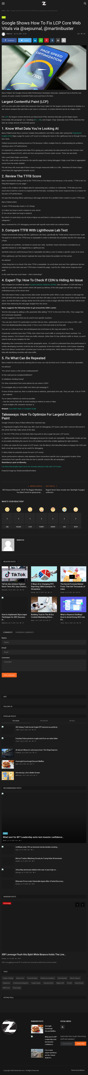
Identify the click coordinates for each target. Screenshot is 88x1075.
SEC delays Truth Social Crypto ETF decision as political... (37, 727)
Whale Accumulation (48, 978)
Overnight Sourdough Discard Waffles (30, 761)
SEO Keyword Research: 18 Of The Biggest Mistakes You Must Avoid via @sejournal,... (22, 491)
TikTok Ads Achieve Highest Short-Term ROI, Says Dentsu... (15, 585)
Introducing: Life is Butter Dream (28, 773)
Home (3, 10)
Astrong (18, 872)
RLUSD (69, 983)
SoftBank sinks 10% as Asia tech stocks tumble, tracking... (37, 847)
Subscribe (80, 1044)
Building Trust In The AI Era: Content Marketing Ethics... (42, 615)
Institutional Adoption (20, 983)
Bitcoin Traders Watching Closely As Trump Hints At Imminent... (39, 858)
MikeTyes (19, 775)
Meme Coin (20, 978)
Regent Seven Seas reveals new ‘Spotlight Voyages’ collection (65, 491)
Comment (6, 658)
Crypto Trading (8, 978)
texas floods (79, 983)
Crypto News (36, 983)
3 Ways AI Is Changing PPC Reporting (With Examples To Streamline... (43, 586)
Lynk (17, 764)
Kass (17, 849)
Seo (8, 10)
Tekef (17, 730)
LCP (6, 117)
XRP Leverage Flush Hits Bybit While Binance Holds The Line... (34, 954)
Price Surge (17, 988)
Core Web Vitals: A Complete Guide (22, 409)
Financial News (32, 978)
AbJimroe (7, 34)
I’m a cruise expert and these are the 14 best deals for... (51, 1054)
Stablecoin (6, 983)
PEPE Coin (6, 988)
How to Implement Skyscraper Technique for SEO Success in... (14, 617)
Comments (8, 632)
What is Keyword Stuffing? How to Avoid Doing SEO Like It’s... (72, 617)
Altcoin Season (75, 978)
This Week (15, 721)
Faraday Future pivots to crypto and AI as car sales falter (37, 738)
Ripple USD (60, 983)
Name (4, 638)
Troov (17, 741)
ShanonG (4, 590)
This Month (44, 721)
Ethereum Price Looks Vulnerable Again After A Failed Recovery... (40, 881)
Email (4, 648)
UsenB (62, 592)
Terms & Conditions (78, 1070)
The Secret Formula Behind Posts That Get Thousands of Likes (72, 586)
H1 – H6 (38, 120)
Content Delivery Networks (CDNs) (43, 285)
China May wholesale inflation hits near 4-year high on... (36, 870)
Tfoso (62, 623)
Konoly (33, 592)
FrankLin (18, 752)
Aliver (33, 620)
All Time (72, 721)
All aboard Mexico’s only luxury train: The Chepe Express (37, 750)
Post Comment (9, 675)
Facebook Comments (25, 632)
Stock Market (62, 978)
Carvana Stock (48, 983)
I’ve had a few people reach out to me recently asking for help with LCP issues (31, 466)
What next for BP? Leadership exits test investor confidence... (51, 1040)
